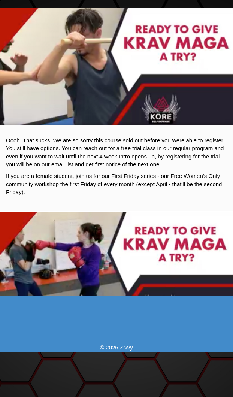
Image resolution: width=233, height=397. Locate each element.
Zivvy (126, 347)
